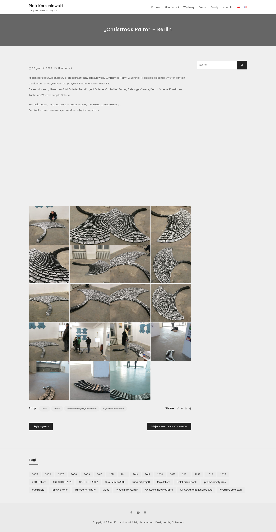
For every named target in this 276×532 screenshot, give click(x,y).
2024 (210, 474)
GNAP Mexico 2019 (115, 482)
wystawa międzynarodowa (82, 408)
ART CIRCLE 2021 (62, 482)
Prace (202, 7)
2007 (61, 474)
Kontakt (227, 7)
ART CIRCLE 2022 (88, 482)
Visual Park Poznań (127, 489)
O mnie (155, 7)
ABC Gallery (39, 482)
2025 (223, 474)
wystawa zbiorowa (113, 408)
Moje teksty (163, 482)
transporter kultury (85, 489)
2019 (147, 474)
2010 (99, 474)
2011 (111, 474)
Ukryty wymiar (41, 426)
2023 (197, 474)
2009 (44, 408)
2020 (160, 474)
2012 (123, 474)
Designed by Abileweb (169, 522)
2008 (74, 474)
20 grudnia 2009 (42, 68)
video (57, 408)
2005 (35, 474)
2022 (185, 474)
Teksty (215, 7)
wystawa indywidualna (159, 489)
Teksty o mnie (59, 489)
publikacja (38, 489)
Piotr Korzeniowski (46, 5)
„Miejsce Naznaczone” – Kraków (169, 426)
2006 (48, 474)
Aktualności (171, 7)
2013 (135, 474)
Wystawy (188, 7)
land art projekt (141, 482)
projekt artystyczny (215, 482)
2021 (172, 474)
